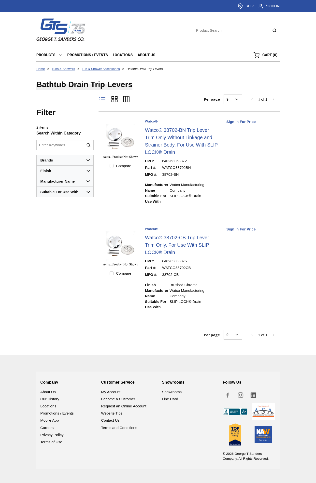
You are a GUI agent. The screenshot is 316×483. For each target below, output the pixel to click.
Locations (48, 406)
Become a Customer (118, 399)
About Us (48, 392)
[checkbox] (112, 166)
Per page (212, 99)
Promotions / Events (57, 413)
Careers (47, 428)
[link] (252, 99)
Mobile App (49, 420)
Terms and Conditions (119, 428)
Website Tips (112, 413)
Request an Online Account (123, 406)
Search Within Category (58, 133)
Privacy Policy (52, 435)
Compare (123, 166)
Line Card (170, 399)
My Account (111, 392)
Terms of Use (51, 442)
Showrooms (172, 392)
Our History (49, 399)
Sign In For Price (241, 122)
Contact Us (110, 420)
